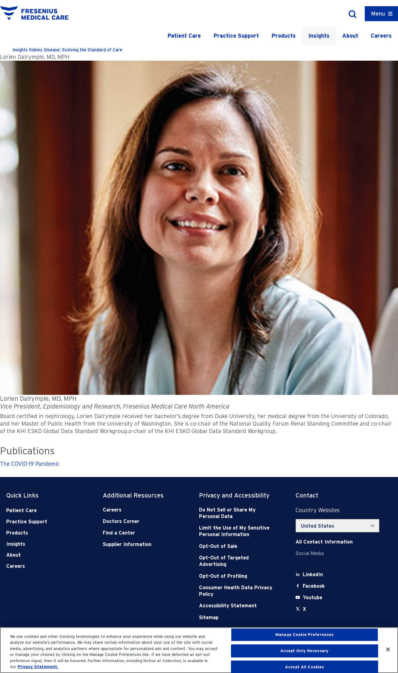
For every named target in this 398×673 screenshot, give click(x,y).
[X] (304, 609)
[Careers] (141, 510)
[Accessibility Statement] (237, 605)
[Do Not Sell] (237, 513)
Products (283, 35)
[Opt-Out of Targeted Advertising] (237, 561)
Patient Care (184, 35)
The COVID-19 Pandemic (30, 463)
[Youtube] (312, 597)
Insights (319, 35)
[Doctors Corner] (141, 521)
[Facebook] (314, 586)
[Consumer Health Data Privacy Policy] (237, 591)
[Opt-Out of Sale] (237, 546)
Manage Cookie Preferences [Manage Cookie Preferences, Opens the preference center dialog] (304, 635)
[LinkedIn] (313, 574)
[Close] (388, 649)
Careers (381, 35)
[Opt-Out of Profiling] (237, 576)
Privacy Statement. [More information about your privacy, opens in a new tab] (38, 666)
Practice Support (236, 35)
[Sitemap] (237, 617)
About (350, 35)
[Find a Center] (141, 533)
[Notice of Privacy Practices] (237, 531)
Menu (378, 13)
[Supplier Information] (141, 544)
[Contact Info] (324, 542)
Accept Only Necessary (304, 650)
